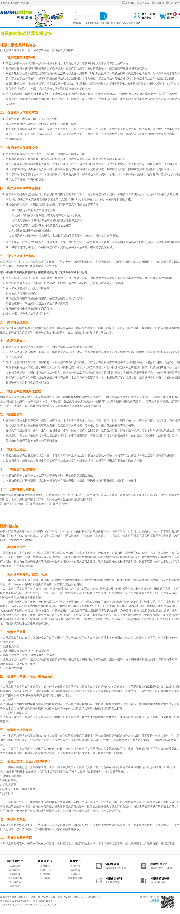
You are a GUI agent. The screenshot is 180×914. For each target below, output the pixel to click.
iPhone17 (78, 23)
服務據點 (14, 3)
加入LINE (143, 2)
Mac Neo (95, 23)
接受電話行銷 (61, 503)
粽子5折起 (116, 23)
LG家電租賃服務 (131, 23)
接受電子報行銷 (13, 503)
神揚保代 (25, 3)
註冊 (152, 14)
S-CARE (128, 2)
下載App (5, 3)
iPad (86, 23)
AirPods (105, 23)
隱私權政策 (15, 882)
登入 (144, 14)
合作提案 (45, 878)
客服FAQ (75, 870)
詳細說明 (154, 900)
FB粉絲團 (172, 2)
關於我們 (15, 874)
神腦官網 (15, 866)
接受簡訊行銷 (38, 503)
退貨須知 (75, 866)
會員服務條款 (15, 878)
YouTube (158, 2)
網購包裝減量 (75, 878)
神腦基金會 (15, 870)
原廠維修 (75, 874)
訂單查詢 (45, 874)
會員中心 (148, 17)
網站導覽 (15, 886)
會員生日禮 (45, 870)
